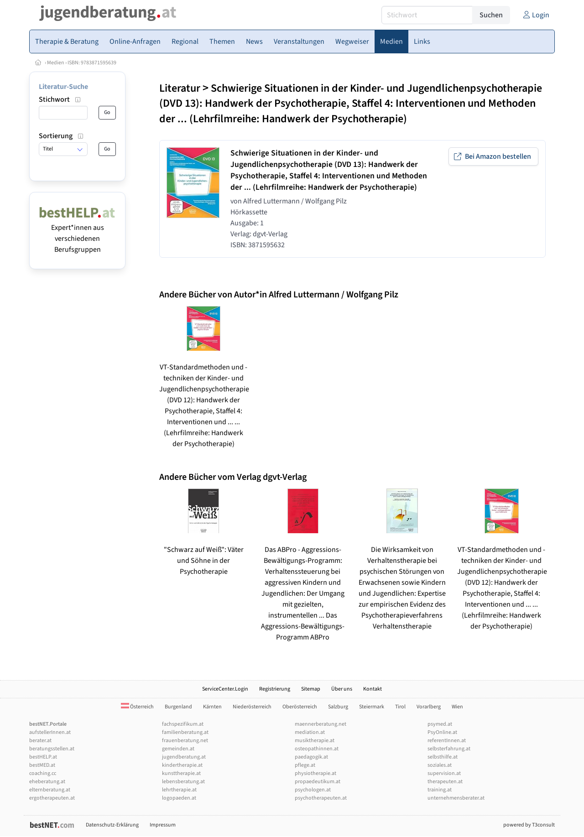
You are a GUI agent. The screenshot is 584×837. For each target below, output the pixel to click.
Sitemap (310, 689)
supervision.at (444, 773)
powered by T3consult (529, 825)
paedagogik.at (311, 757)
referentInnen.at (447, 740)
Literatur (179, 88)
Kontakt (372, 689)
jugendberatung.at (184, 757)
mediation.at (310, 732)
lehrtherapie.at (179, 790)
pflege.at (305, 765)
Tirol (400, 707)
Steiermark (371, 707)
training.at (440, 790)
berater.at (40, 740)
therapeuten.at (445, 781)
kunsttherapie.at (181, 773)
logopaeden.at (179, 798)
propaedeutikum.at (317, 781)
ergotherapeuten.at (52, 798)
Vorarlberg (429, 707)
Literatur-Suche (63, 87)
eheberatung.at (47, 781)
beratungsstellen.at (51, 749)
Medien (55, 63)
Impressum (163, 825)
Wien (457, 707)
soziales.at (440, 765)
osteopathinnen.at (317, 749)
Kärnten (212, 707)
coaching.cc (42, 773)
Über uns (341, 689)
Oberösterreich (299, 707)
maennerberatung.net (320, 724)
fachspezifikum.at (182, 724)
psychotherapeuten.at (321, 798)
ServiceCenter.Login (225, 689)
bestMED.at (42, 765)
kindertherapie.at (182, 765)
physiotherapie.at (315, 773)
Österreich (137, 707)
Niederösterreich (252, 707)
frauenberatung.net (185, 740)
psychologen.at (313, 790)
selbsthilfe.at (443, 757)
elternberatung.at (49, 790)
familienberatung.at (185, 732)
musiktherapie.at (314, 740)
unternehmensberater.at (456, 798)
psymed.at (440, 724)
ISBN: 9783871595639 (92, 63)
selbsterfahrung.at (449, 749)
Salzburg (338, 707)
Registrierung (274, 689)
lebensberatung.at (183, 781)
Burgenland (178, 707)
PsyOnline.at (442, 732)
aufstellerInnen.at (50, 732)
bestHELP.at (43, 757)
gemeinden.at (178, 749)
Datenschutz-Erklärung (112, 825)
